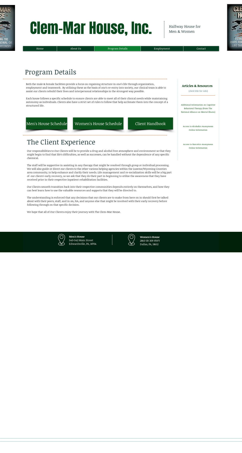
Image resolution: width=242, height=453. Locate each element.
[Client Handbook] (150, 123)
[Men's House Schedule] (46, 123)
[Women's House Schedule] (98, 123)
